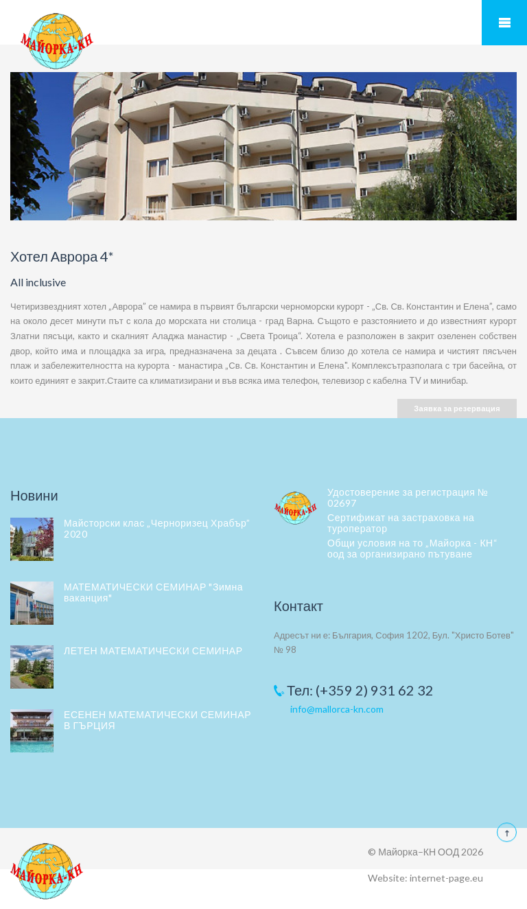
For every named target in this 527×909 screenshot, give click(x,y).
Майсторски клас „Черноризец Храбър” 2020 (157, 528)
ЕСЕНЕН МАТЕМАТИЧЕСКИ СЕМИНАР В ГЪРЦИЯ (157, 720)
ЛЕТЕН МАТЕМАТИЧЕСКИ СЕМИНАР (153, 650)
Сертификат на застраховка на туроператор (400, 522)
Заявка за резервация (457, 408)
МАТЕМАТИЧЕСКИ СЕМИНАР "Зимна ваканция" (153, 592)
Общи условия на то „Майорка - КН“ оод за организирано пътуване (412, 548)
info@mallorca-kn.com (337, 709)
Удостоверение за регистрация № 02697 (407, 497)
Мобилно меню (504, 22)
